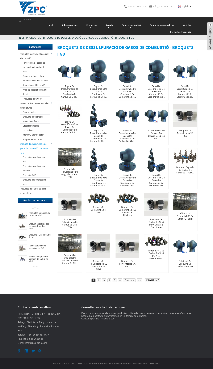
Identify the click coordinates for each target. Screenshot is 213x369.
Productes (33, 38)
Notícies (187, 25)
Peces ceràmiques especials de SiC (37, 247)
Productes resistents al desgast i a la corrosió (35, 56)
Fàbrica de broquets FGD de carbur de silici (185, 216)
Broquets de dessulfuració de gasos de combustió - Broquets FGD (88, 38)
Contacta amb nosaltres (162, 25)
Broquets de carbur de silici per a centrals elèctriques (156, 223)
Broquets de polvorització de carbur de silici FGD (70, 223)
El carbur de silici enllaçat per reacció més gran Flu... (156, 134)
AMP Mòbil (154, 363)
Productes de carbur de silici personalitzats (33, 191)
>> (139, 280)
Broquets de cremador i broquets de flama (33, 119)
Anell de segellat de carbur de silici (35, 92)
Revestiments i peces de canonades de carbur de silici (34, 67)
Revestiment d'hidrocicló (34, 85)
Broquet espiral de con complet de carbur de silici (39, 226)
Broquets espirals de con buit (34, 159)
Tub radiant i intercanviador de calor (33, 132)
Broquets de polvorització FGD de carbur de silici (98, 265)
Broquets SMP (29, 175)
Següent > (129, 280)
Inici (51, 25)
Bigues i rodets (29, 112)
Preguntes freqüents (180, 31)
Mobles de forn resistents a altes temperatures (35, 105)
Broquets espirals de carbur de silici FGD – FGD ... (185, 170)
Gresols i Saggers (31, 126)
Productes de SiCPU (32, 99)
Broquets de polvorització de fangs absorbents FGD (70, 173)
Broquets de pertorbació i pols (34, 182)
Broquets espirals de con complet (34, 168)
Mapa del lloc (140, 363)
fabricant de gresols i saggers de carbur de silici (38, 259)
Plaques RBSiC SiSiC (33, 139)
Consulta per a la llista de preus (97, 318)
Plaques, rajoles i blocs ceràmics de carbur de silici (35, 78)
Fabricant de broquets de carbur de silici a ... (185, 265)
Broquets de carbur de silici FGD (98, 210)
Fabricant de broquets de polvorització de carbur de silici (70, 259)
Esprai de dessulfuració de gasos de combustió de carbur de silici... (69, 91)
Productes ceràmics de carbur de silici (39, 214)
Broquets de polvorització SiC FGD (185, 133)
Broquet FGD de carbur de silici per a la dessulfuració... (156, 254)
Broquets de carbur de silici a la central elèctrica (127, 211)
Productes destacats (120, 363)
